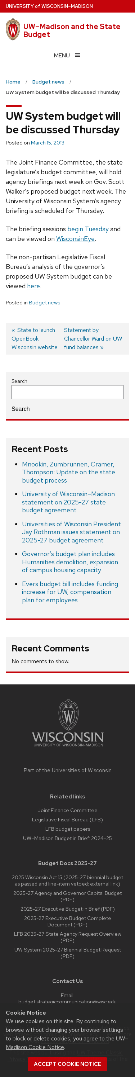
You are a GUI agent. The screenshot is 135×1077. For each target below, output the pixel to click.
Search (19, 381)
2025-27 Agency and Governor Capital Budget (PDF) (67, 896)
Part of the (68, 770)
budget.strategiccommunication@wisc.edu (67, 1001)
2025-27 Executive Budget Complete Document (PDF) (67, 921)
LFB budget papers (67, 828)
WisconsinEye (75, 238)
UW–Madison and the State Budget (72, 30)
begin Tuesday (88, 229)
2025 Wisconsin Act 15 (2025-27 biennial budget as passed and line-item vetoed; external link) (67, 880)
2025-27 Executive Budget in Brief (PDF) (68, 908)
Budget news (44, 302)
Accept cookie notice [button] (67, 1064)
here (33, 286)
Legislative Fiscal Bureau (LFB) (67, 819)
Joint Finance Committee (67, 810)
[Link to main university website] (68, 747)
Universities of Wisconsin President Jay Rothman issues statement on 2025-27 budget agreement (71, 532)
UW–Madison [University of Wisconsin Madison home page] (49, 6)
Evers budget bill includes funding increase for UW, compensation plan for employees (70, 592)
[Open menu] (67, 55)
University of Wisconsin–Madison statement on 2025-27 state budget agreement (68, 502)
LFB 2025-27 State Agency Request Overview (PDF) (67, 937)
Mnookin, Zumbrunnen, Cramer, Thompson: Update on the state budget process (68, 472)
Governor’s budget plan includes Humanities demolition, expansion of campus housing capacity (70, 562)
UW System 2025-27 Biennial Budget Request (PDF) (67, 952)
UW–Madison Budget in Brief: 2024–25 (67, 838)
